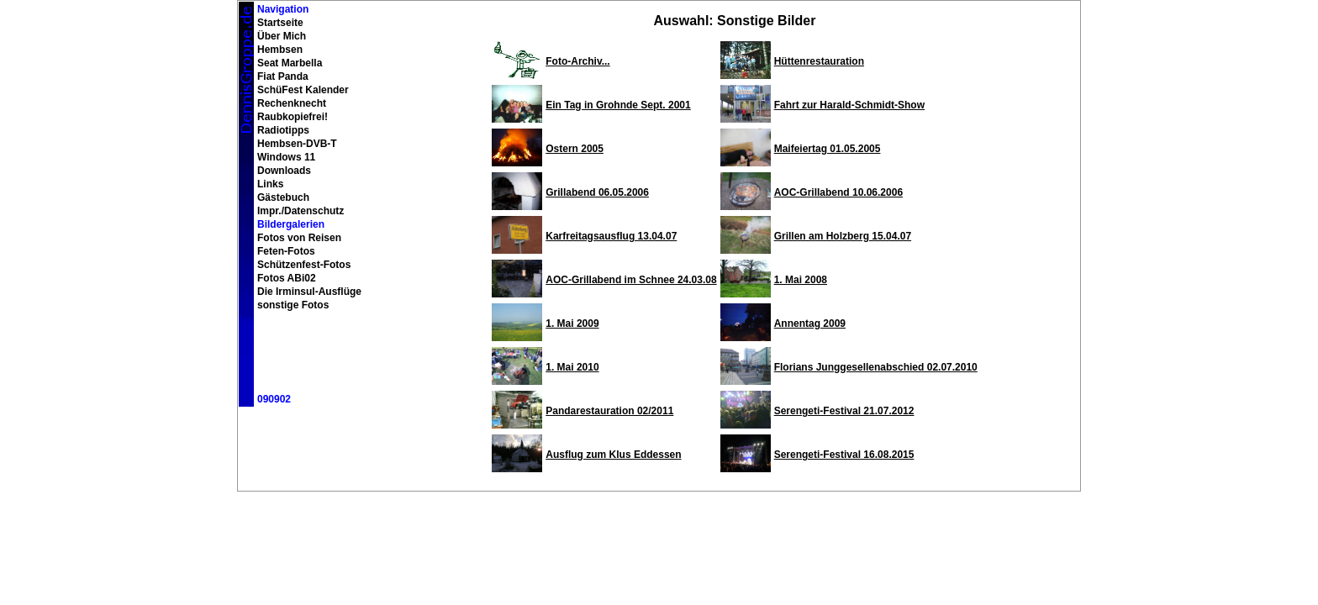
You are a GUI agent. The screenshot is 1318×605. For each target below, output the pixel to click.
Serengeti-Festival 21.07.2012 (844, 411)
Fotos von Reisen (299, 238)
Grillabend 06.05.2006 (597, 192)
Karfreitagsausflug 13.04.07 (611, 236)
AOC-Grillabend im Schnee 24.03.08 (631, 280)
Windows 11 (286, 157)
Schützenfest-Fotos (304, 265)
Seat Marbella (289, 63)
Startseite (280, 23)
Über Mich (281, 36)
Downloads (284, 170)
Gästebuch (283, 197)
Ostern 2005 (575, 149)
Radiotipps (283, 130)
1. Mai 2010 (572, 367)
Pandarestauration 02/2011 (609, 411)
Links (270, 184)
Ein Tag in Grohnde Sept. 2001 (618, 105)
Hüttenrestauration (819, 61)
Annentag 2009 (810, 323)
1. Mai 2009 (572, 323)
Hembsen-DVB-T (297, 144)
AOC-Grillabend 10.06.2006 (838, 192)
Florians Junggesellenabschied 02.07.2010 (876, 367)
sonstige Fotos (293, 305)
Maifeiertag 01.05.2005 (827, 149)
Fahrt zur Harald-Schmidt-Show (849, 105)
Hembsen (280, 49)
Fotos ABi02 (286, 278)
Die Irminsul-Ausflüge (309, 291)
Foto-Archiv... (577, 61)
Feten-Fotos (286, 251)
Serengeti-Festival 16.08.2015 (844, 454)
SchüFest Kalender (303, 90)
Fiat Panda (282, 76)
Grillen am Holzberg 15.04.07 (842, 236)
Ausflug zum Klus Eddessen (613, 454)
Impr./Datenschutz (300, 211)
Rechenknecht (291, 103)
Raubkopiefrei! (292, 117)
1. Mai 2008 (800, 280)
